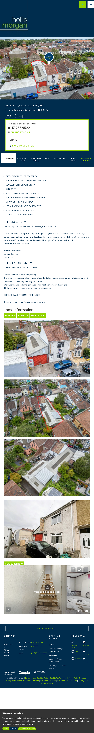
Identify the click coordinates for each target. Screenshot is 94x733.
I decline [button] (13, 728)
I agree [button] (6, 728)
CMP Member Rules (48, 681)
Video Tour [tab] (73, 159)
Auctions (76, 659)
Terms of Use (30, 678)
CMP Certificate (32, 681)
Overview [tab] (9, 158)
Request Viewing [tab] (86, 159)
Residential (75, 645)
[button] (7, 68)
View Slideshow (14, 564)
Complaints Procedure (15, 681)
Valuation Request (47, 629)
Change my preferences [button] (27, 728)
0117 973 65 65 (37, 642)
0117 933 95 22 (37, 646)
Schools (10, 315)
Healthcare (37, 315)
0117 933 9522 (19, 128)
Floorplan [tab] (59, 158)
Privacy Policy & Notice (76, 678)
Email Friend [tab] (36, 159)
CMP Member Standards (67, 681)
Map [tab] (47, 158)
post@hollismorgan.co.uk (41, 653)
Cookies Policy (43, 678)
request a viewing (20, 131)
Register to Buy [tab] (23, 159)
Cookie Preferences (58, 678)
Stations (23, 315)
